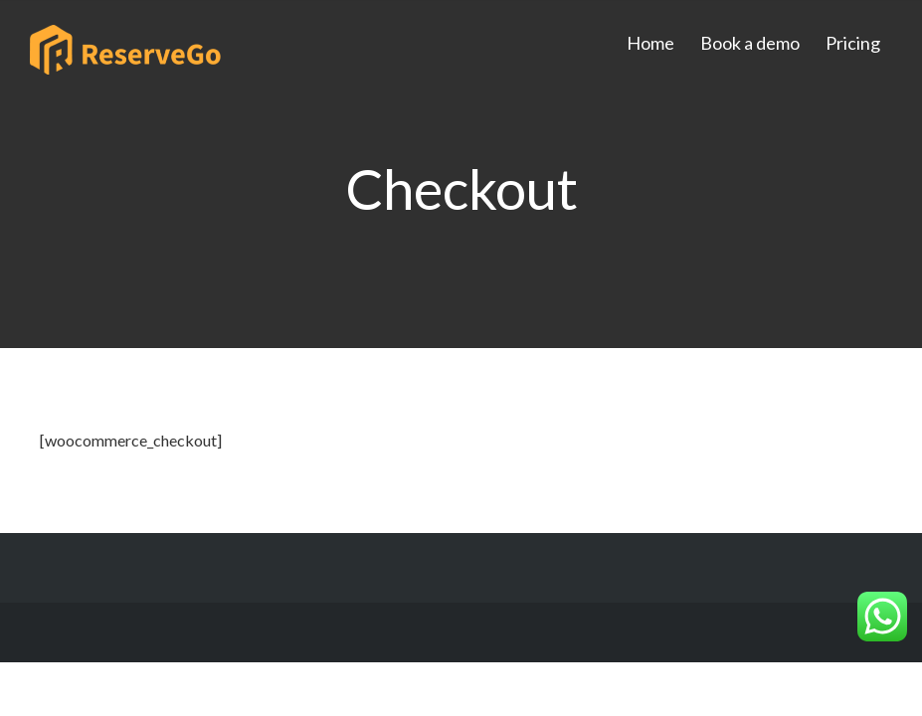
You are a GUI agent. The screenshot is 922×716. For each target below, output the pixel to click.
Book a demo (750, 43)
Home (650, 43)
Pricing (853, 43)
